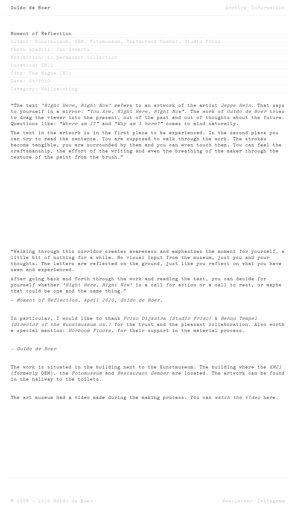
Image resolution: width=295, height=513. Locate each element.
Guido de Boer (30, 7)
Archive (236, 7)
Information (268, 7)
